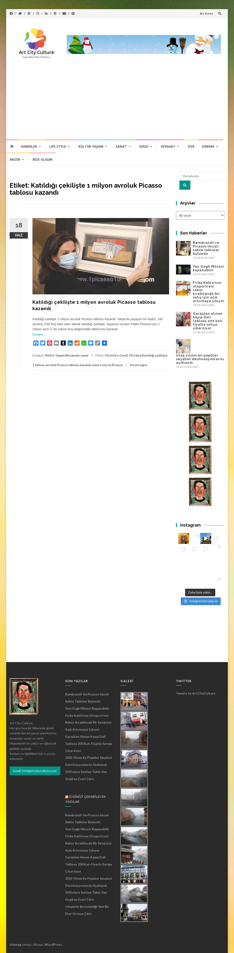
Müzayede (72, 355)
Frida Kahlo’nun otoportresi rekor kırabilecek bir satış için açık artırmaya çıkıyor (208, 292)
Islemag (15, 944)
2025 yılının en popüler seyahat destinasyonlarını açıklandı (200, 359)
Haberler (29, 146)
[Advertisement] (117, 105)
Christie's (112, 355)
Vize (191, 146)
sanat (84, 355)
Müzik (15, 159)
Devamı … (39, 334)
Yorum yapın (138, 365)
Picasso (117, 365)
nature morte (101, 365)
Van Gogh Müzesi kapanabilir (208, 268)
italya (137, 355)
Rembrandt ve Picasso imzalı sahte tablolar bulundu (206, 248)
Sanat (121, 146)
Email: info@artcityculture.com (35, 771)
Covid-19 (126, 355)
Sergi (143, 146)
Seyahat (168, 146)
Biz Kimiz (206, 13)
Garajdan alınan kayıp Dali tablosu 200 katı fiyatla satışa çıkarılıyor (208, 321)
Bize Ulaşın (42, 159)
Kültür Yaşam (90, 146)
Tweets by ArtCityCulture (195, 693)
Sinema (208, 146)
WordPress (53, 944)
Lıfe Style (57, 146)
